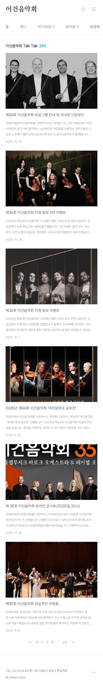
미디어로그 (46, 27)
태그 (23, 27)
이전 (30, 642)
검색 (83, 9)
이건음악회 (21, 9)
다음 (73, 642)
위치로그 (72, 27)
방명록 (95, 27)
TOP (93, 673)
